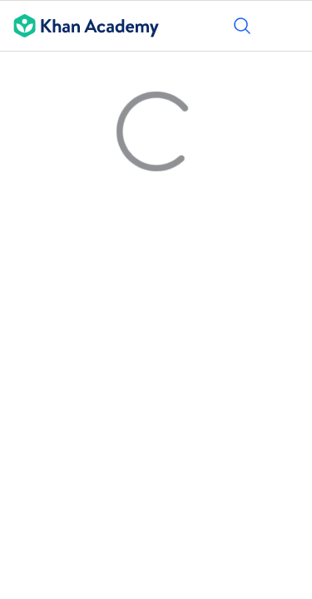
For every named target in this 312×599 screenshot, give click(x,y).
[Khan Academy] (79, 26)
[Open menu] (289, 26)
